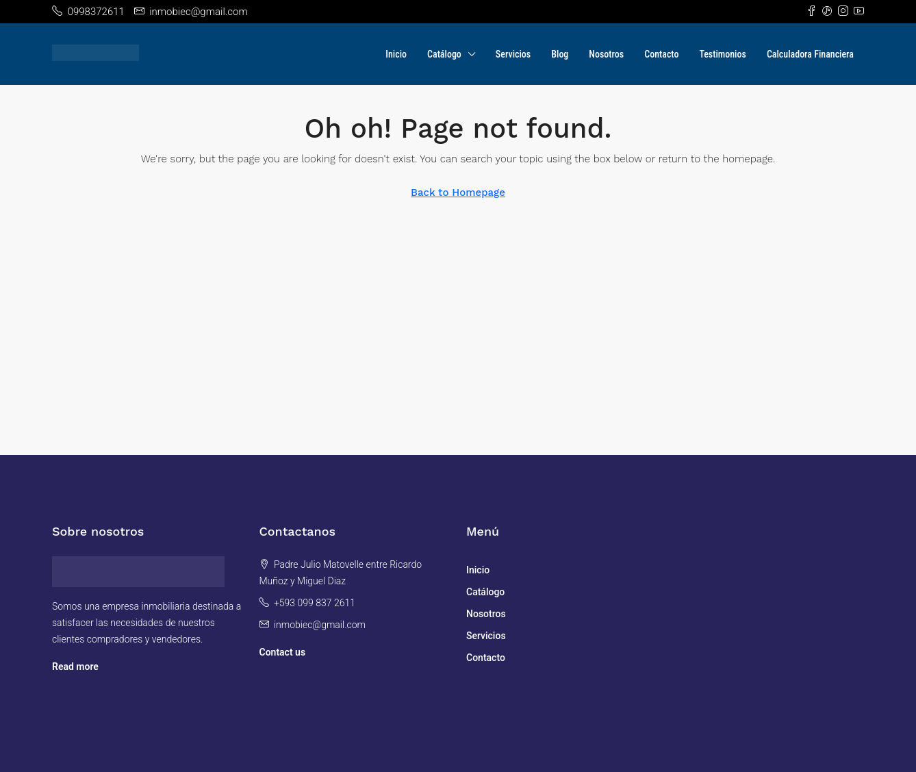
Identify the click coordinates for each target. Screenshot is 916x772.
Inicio (396, 54)
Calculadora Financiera (810, 54)
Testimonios (722, 54)
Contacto (661, 54)
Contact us (282, 652)
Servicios (513, 54)
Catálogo (444, 54)
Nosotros (606, 54)
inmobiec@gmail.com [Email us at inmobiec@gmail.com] (320, 624)
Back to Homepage (458, 192)
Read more (75, 666)
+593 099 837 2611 (314, 602)
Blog (559, 54)
